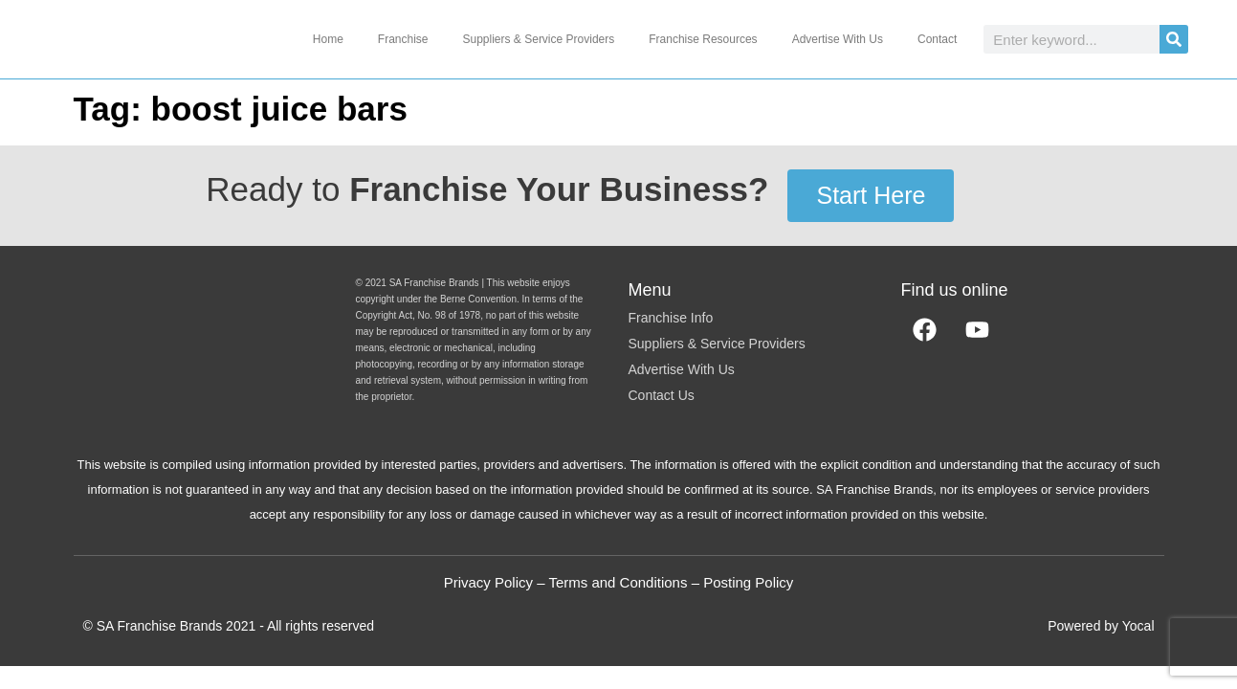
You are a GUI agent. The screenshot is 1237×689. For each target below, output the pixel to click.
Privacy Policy (488, 582)
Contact (937, 39)
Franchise (403, 39)
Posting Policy (748, 582)
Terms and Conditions (617, 582)
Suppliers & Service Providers (539, 39)
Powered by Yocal (1101, 625)
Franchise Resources (703, 39)
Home (328, 39)
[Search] (1174, 39)
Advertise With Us (837, 39)
